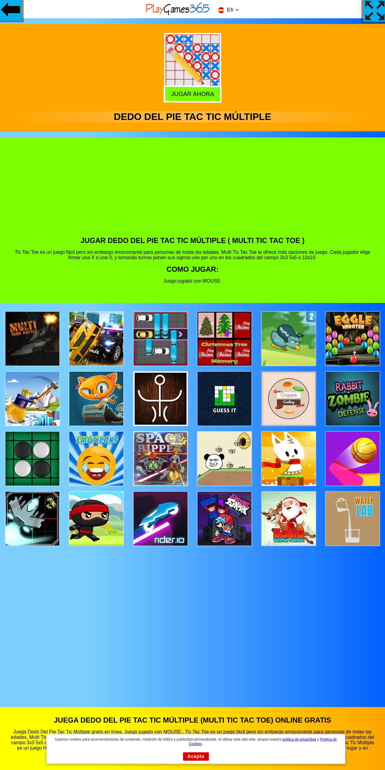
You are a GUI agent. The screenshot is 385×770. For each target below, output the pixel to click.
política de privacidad (299, 739)
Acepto (195, 756)
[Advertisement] (193, 191)
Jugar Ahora (192, 93)
